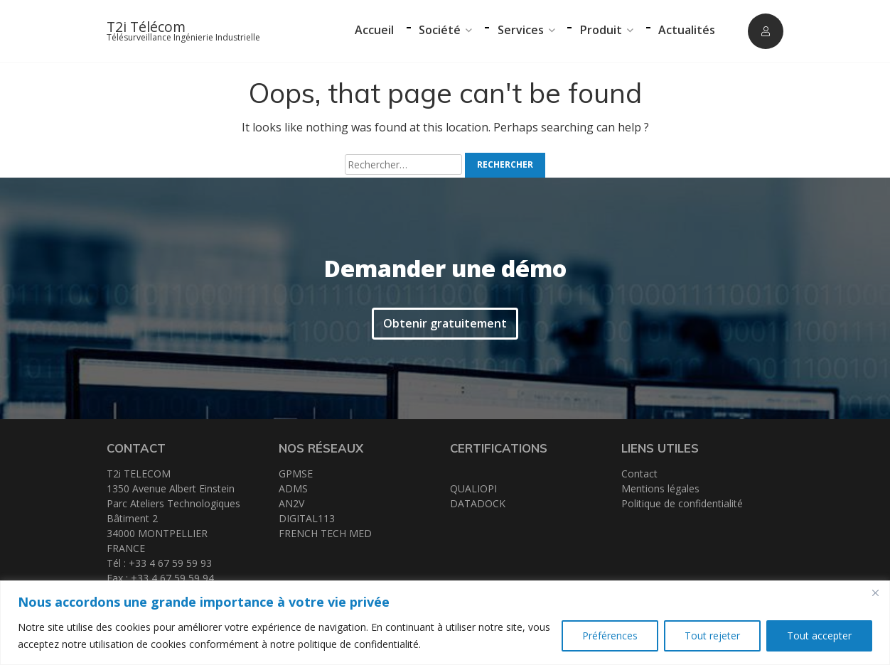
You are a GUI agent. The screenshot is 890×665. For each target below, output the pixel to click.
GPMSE (296, 473)
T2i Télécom (146, 26)
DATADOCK (477, 503)
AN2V (291, 503)
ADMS (293, 488)
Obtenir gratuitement (445, 322)
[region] (445, 622)
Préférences (610, 635)
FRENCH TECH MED (325, 533)
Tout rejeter (712, 635)
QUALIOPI (473, 488)
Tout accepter (819, 635)
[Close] (875, 592)
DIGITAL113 (307, 518)
